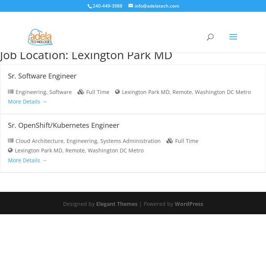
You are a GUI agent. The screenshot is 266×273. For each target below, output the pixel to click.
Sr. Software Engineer (42, 75)
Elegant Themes (117, 203)
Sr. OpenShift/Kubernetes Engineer (63, 125)
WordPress (189, 203)
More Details (27, 101)
